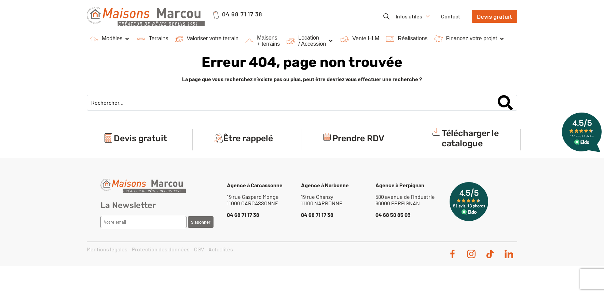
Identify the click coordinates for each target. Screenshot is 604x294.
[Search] (505, 102)
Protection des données (161, 249)
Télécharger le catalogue (470, 138)
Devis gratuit (140, 138)
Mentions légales (107, 249)
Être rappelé (248, 138)
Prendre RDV (358, 138)
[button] (110, 39)
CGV (199, 249)
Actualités (220, 249)
